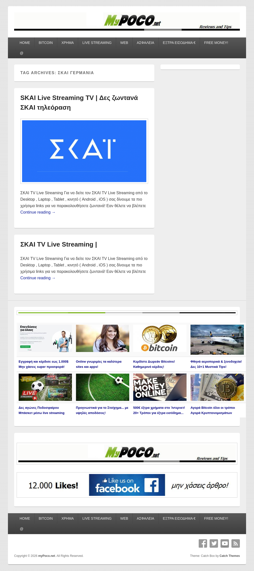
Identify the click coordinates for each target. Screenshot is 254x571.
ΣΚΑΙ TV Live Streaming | (58, 244)
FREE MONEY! (216, 43)
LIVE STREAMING (96, 43)
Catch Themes (230, 556)
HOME (25, 43)
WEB (124, 43)
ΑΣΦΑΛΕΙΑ (145, 43)
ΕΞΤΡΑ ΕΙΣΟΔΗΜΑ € (179, 43)
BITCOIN (46, 43)
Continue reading (38, 212)
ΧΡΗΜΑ (68, 43)
